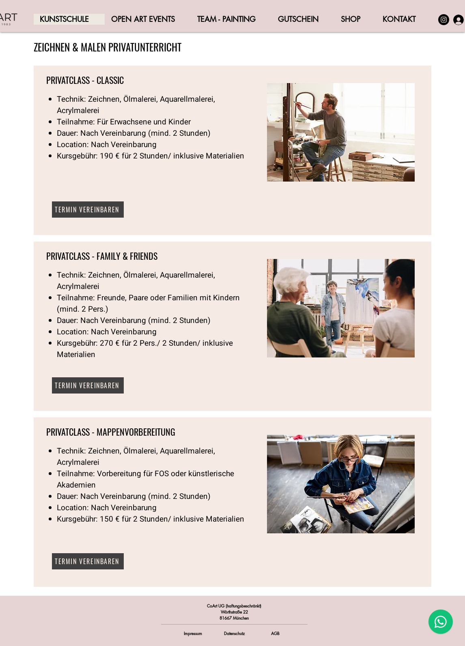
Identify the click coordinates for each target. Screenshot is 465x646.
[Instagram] (443, 19)
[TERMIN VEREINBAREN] (88, 209)
